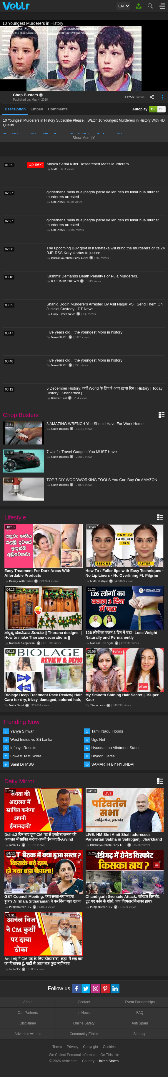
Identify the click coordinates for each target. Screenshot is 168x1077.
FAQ (139, 1013)
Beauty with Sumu (21, 581)
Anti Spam (140, 1023)
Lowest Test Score (25, 756)
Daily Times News (63, 314)
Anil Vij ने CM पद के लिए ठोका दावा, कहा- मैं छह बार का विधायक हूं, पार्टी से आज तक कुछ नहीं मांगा (43, 961)
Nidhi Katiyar (99, 581)
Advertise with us (27, 1034)
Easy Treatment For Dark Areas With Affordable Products (37, 573)
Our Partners (28, 1013)
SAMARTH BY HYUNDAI (113, 764)
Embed (37, 109)
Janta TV (15, 844)
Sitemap (139, 1034)
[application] (84, 58)
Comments (58, 109)
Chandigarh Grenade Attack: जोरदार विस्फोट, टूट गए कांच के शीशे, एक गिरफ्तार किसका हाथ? (123, 898)
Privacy (72, 1047)
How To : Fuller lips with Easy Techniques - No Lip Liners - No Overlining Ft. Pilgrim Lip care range (125, 575)
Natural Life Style (101, 643)
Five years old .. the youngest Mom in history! (85, 332)
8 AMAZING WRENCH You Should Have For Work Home (95, 423)
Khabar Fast (59, 398)
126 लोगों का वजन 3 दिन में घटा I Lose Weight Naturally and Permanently (121, 635)
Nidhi (55, 169)
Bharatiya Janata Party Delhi (69, 257)
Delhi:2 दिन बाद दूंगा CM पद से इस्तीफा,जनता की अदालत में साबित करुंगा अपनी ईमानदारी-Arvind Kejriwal (40, 839)
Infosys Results (23, 748)
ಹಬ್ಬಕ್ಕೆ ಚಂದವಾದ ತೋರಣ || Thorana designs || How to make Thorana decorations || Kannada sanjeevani (43, 637)
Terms (57, 1047)
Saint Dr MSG (22, 764)
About (27, 1002)
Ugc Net (98, 739)
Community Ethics (84, 1034)
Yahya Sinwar (22, 731)
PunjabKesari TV (20, 906)
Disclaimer (28, 1023)
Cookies (109, 1047)
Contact (84, 1002)
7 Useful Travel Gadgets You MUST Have (81, 452)
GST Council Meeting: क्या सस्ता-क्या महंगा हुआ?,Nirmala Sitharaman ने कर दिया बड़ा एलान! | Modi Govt (42, 901)
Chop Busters (25, 95)
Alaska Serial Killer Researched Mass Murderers (87, 164)
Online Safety (83, 1023)
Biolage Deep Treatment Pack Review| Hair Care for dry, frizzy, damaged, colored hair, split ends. (43, 700)
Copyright (90, 1047)
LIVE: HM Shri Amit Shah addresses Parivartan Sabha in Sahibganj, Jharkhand (124, 836)
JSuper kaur (97, 705)
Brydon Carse (103, 756)
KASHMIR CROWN (65, 281)
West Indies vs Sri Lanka (31, 739)
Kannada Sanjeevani (22, 643)
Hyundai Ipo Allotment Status (116, 748)
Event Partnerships (140, 1002)
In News (83, 1013)
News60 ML (59, 337)
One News (58, 201)
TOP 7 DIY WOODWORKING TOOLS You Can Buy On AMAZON (101, 480)
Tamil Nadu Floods (107, 731)
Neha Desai (16, 705)
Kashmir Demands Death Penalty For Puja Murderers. (92, 276)
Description (15, 109)
